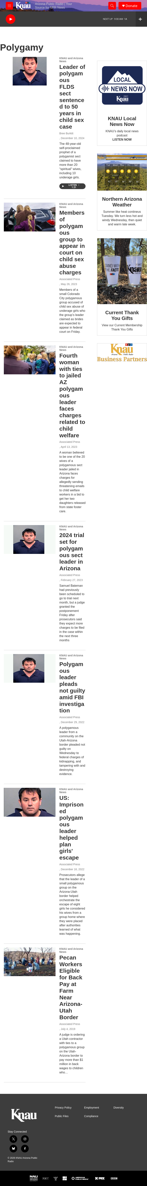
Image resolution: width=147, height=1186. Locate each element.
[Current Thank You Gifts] (122, 271)
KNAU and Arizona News (71, 60)
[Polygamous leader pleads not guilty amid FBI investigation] (30, 668)
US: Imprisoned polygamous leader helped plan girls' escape (71, 828)
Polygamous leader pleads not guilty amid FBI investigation (72, 687)
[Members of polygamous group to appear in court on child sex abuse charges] (30, 217)
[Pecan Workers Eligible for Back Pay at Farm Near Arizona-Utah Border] (30, 962)
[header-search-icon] (112, 6)
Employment (91, 1107)
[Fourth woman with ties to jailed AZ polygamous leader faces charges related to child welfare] (30, 360)
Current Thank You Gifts (122, 315)
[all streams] (141, 19)
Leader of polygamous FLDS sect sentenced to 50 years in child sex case (72, 97)
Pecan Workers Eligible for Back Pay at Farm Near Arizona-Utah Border (70, 987)
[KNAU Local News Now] (122, 85)
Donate (131, 6)
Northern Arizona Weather (122, 202)
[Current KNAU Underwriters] (122, 352)
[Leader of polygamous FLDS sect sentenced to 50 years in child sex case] (30, 71)
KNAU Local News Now (122, 121)
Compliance (91, 1116)
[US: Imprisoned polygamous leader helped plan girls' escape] (30, 802)
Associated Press (69, 279)
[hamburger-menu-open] (9, 6)
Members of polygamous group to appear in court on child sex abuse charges (72, 242)
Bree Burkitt (66, 133)
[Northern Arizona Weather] (122, 172)
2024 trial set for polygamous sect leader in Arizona (71, 551)
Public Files (62, 1116)
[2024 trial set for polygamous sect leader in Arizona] (30, 539)
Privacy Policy (63, 1107)
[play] (10, 19)
